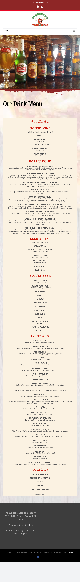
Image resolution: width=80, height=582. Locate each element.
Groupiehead (68, 552)
